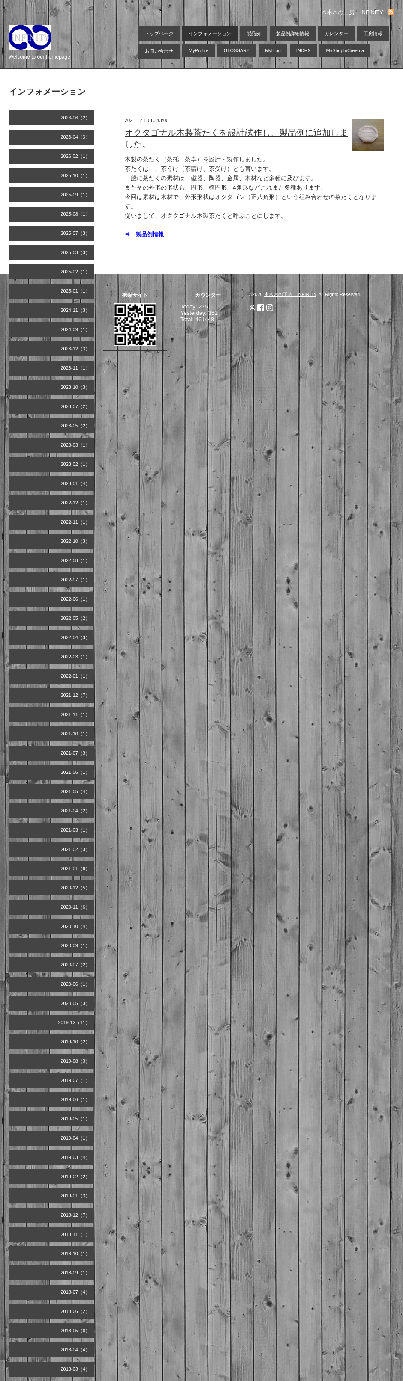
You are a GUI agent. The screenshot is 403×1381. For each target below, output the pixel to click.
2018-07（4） (75, 1292)
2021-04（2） (75, 810)
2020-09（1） (75, 945)
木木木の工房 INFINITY (290, 294)
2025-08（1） (75, 213)
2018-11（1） (75, 1234)
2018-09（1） (75, 1272)
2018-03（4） (75, 1369)
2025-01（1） (75, 290)
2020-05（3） (75, 1003)
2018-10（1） (75, 1253)
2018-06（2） (75, 1311)
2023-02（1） (75, 464)
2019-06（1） (75, 1099)
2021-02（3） (75, 849)
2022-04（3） (75, 637)
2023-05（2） (75, 425)
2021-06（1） (75, 772)
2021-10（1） (75, 733)
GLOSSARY (237, 50)
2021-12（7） (75, 695)
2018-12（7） (75, 1215)
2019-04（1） (75, 1138)
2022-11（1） (75, 522)
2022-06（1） (75, 599)
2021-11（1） (75, 714)
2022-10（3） (75, 541)
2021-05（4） (75, 791)
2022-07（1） (75, 579)
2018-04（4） (75, 1349)
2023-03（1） (75, 444)
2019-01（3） (75, 1195)
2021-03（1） (75, 830)
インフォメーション (210, 33)
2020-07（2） (75, 964)
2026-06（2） (75, 117)
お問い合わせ (159, 50)
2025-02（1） (75, 271)
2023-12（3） (75, 348)
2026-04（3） (75, 136)
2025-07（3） (75, 233)
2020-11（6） (75, 907)
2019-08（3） (75, 1061)
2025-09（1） (75, 194)
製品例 (254, 33)
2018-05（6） (75, 1330)
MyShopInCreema (345, 50)
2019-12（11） (74, 1022)
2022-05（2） (75, 618)
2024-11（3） (75, 310)
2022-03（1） (75, 656)
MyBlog (273, 50)
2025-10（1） (75, 175)
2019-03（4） (75, 1157)
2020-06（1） (75, 984)
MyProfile (198, 50)
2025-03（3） (75, 252)
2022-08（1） (75, 560)
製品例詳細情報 (292, 33)
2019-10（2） (75, 1041)
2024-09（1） (75, 329)
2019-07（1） (75, 1080)
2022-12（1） (75, 502)
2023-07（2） (75, 406)
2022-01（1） (75, 676)
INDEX (303, 50)
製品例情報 (150, 234)
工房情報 (373, 33)
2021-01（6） (75, 868)
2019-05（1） (75, 1118)
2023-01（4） (75, 483)
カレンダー (336, 33)
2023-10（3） (75, 387)
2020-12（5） (75, 887)
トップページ (159, 33)
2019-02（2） (75, 1176)
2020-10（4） (75, 926)
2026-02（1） (75, 156)
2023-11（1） (75, 367)
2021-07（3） (75, 753)
